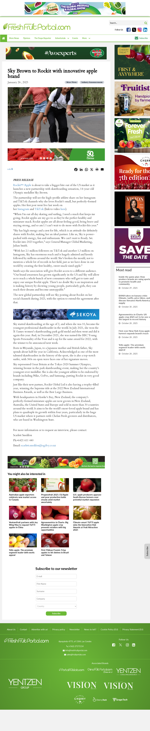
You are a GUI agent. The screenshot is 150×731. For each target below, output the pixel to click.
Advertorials (60, 38)
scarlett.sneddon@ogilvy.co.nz (38, 445)
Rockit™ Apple (22, 185)
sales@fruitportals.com (76, 654)
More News (14, 38)
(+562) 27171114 (76, 646)
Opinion (26, 38)
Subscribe (141, 38)
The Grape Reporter (42, 38)
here (63, 209)
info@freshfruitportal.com (76, 650)
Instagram (23, 209)
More (84, 38)
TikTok (39, 209)
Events (75, 38)
